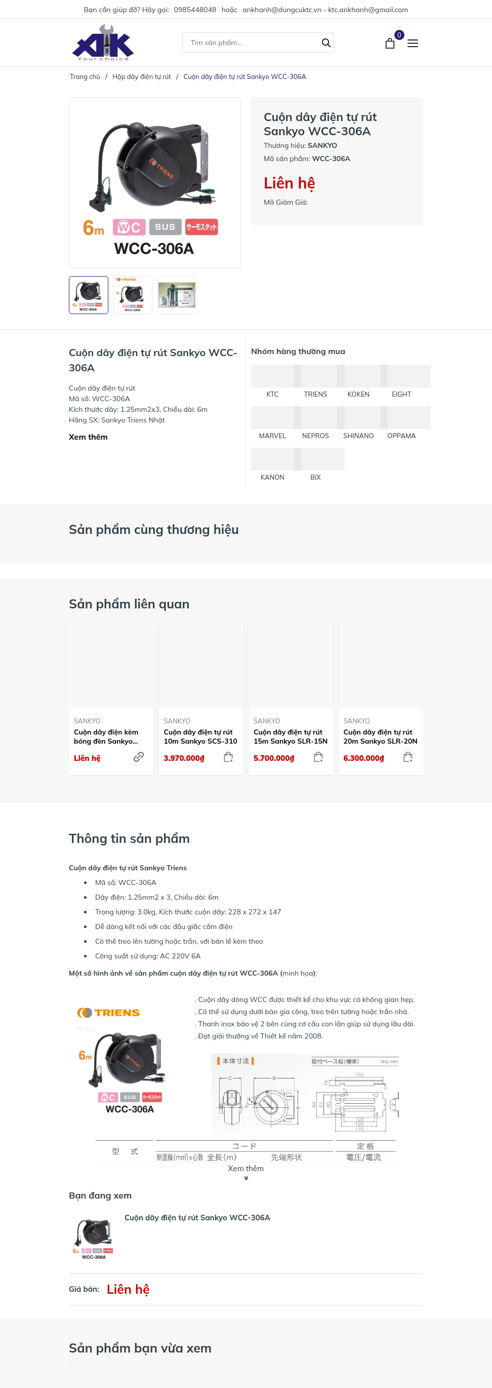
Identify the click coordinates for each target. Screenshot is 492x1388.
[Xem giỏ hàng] (391, 42)
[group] (154, 183)
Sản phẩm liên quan (129, 603)
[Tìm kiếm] (326, 41)
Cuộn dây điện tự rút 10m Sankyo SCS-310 (200, 736)
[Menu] (412, 42)
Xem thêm (88, 437)
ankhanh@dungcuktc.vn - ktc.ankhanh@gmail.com (325, 9)
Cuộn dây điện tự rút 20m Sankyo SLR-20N (381, 736)
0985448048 (195, 9)
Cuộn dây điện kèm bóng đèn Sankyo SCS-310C (106, 736)
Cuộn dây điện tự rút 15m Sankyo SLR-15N (290, 736)
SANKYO (87, 721)
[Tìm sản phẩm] (258, 42)
